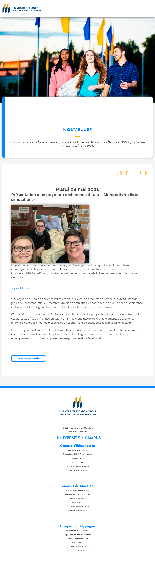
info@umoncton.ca (78, 499)
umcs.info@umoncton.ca (77, 539)
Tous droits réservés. (77, 431)
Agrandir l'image (21, 288)
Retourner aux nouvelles (28, 358)
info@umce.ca (78, 458)
